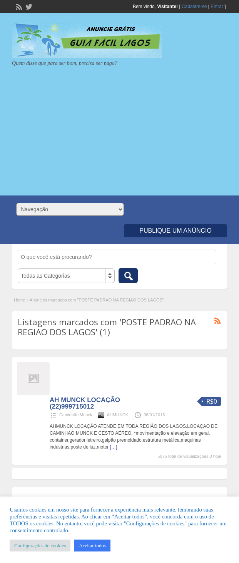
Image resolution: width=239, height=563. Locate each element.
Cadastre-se (194, 6)
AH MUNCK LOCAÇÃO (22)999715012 (85, 403)
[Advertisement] (119, 128)
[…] (113, 447)
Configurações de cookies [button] (40, 545)
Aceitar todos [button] (92, 545)
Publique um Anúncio (175, 230)
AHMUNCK (118, 414)
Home (19, 300)
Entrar (217, 6)
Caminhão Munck (75, 414)
